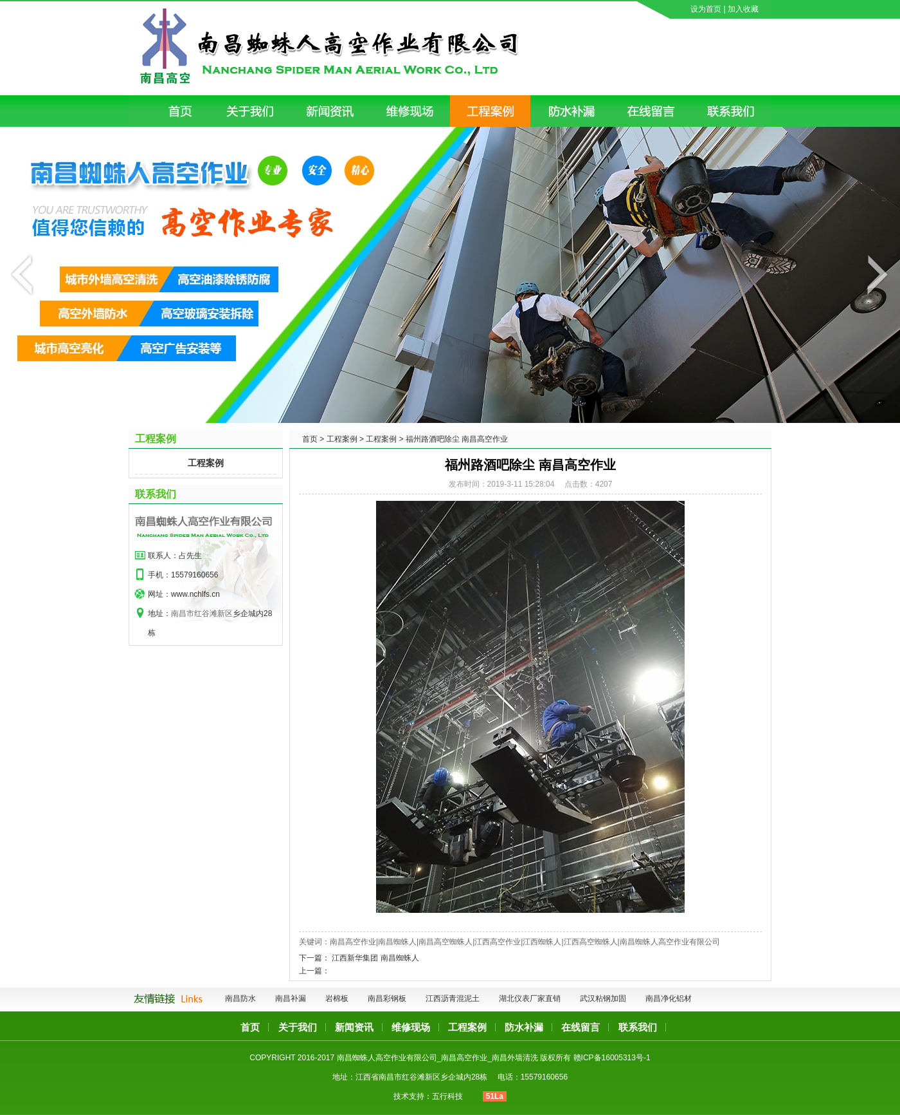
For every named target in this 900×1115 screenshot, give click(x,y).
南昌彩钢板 (387, 998)
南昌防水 (240, 998)
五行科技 (447, 1096)
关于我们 (297, 1027)
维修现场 (411, 1027)
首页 (250, 1027)
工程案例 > (345, 439)
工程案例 (206, 463)
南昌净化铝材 (668, 998)
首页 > (313, 439)
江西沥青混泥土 (453, 998)
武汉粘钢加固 (603, 998)
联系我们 (155, 494)
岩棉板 (336, 998)
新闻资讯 (354, 1027)
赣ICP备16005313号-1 (612, 1057)
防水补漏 (524, 1027)
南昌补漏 (290, 998)
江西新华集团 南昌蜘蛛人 (375, 957)
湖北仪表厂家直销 (530, 998)
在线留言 (580, 1027)
